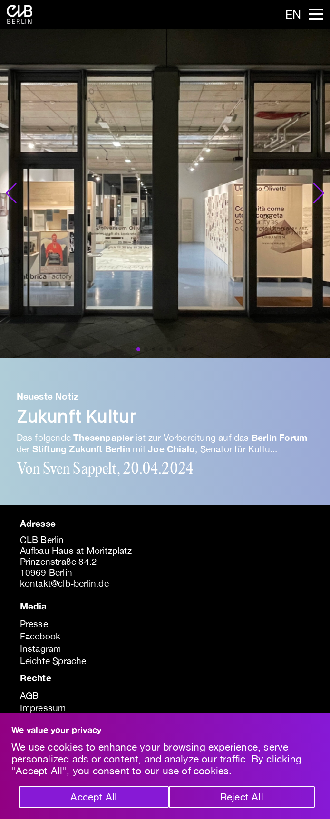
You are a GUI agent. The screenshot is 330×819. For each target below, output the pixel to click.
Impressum (43, 708)
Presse (34, 624)
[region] (165, 766)
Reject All (241, 796)
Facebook (40, 636)
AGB (29, 695)
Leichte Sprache (53, 661)
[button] (11, 193)
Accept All (93, 796)
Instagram (40, 648)
